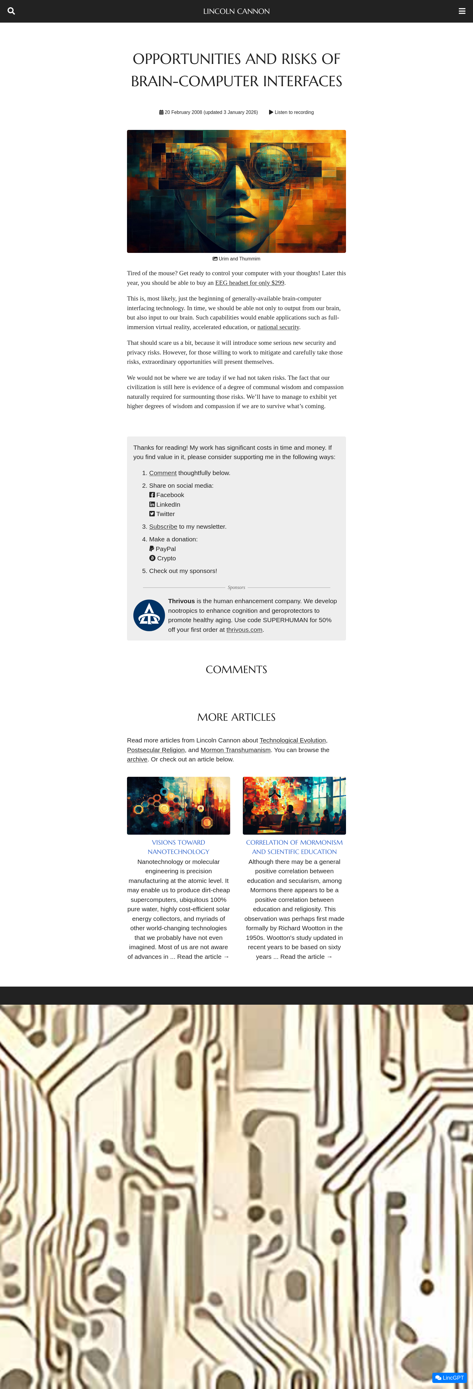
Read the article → (203, 956)
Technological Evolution (293, 740)
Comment (163, 472)
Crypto (162, 558)
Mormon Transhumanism (236, 749)
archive (137, 759)
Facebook (166, 494)
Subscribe (163, 526)
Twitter (162, 513)
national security (278, 327)
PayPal (162, 548)
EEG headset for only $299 (249, 282)
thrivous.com (244, 629)
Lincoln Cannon (236, 11)
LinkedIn (164, 504)
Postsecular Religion (156, 749)
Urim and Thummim (236, 258)
